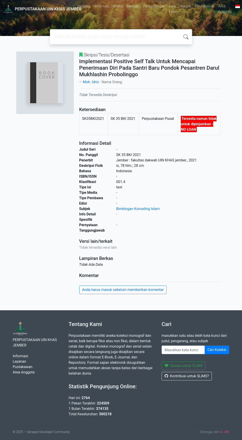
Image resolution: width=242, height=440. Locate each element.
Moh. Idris (91, 82)
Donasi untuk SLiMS (184, 366)
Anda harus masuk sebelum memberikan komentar (123, 290)
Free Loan (173, 9)
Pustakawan (205, 6)
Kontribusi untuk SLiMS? (187, 376)
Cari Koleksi (217, 350)
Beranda (84, 6)
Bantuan (133, 6)
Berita (118, 6)
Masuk (186, 6)
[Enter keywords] (183, 350)
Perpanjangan (154, 6)
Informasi (102, 6)
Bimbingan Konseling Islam (138, 209)
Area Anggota (225, 9)
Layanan (19, 361)
